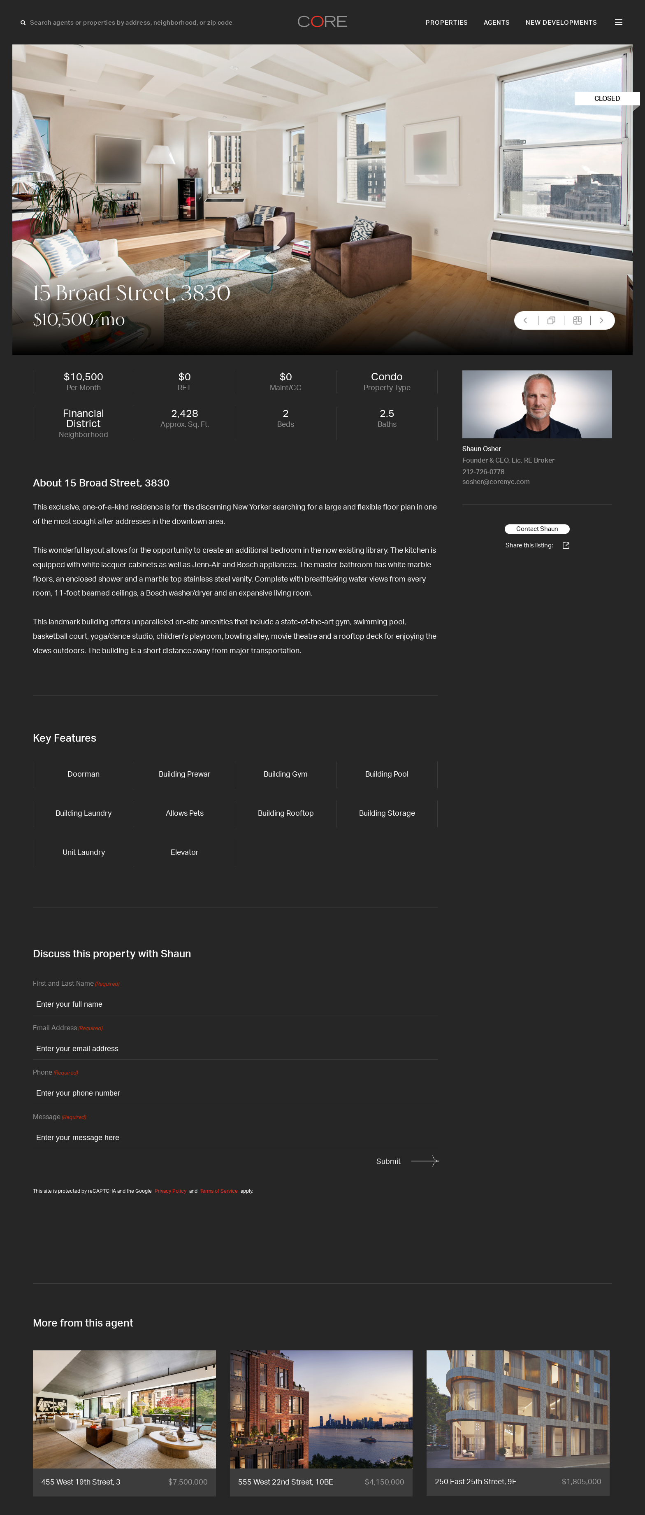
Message (59, 1117)
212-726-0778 (483, 472)
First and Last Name (76, 984)
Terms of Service (219, 1191)
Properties (447, 23)
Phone (55, 1073)
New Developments (561, 23)
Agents (497, 23)
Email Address (67, 1028)
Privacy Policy (170, 1191)
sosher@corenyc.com (496, 482)
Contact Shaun (537, 529)
